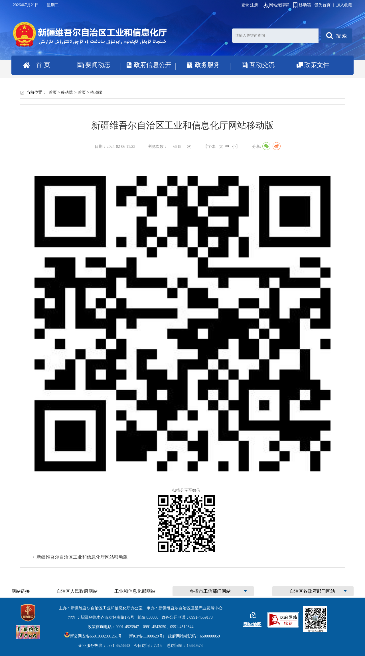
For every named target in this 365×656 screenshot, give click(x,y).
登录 (245, 5)
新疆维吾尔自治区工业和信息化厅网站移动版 (82, 557)
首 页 (43, 64)
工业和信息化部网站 (134, 591)
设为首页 (322, 5)
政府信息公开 (152, 64)
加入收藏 (344, 5)
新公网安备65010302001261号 (93, 636)
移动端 (302, 5)
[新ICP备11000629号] (145, 636)
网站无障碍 (276, 5)
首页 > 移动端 (61, 92)
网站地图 (252, 624)
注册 (254, 5)
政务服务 (207, 64)
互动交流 (262, 64)
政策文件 (316, 64)
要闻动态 (97, 64)
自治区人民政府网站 (77, 591)
